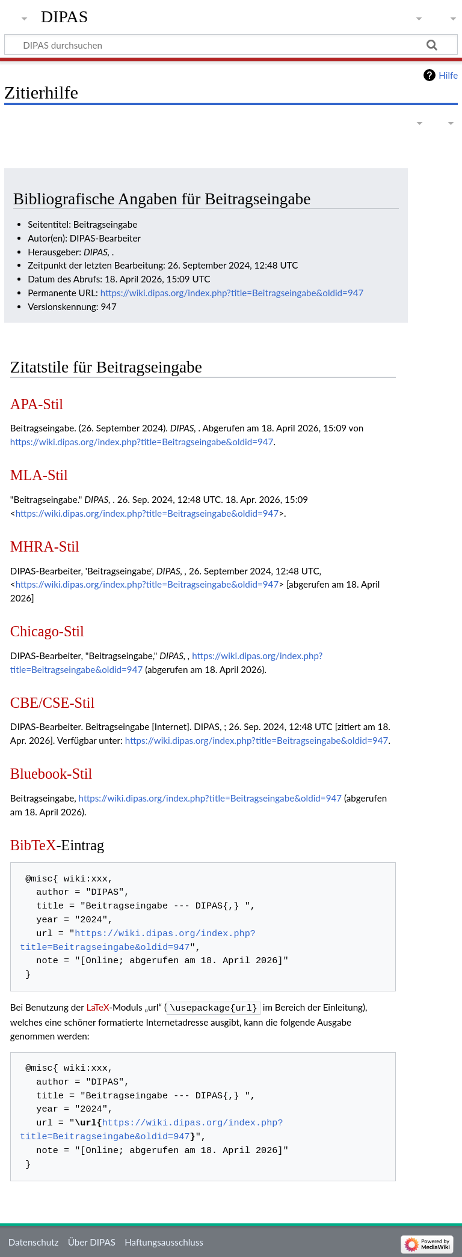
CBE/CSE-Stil (52, 703)
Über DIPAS (92, 1240)
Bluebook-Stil (51, 773)
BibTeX (33, 845)
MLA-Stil (39, 475)
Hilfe (448, 75)
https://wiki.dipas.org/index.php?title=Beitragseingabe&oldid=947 (232, 292)
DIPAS (64, 16)
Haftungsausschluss (164, 1240)
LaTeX (97, 1007)
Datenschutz (33, 1240)
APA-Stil (36, 404)
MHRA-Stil (44, 546)
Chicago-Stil (47, 631)
